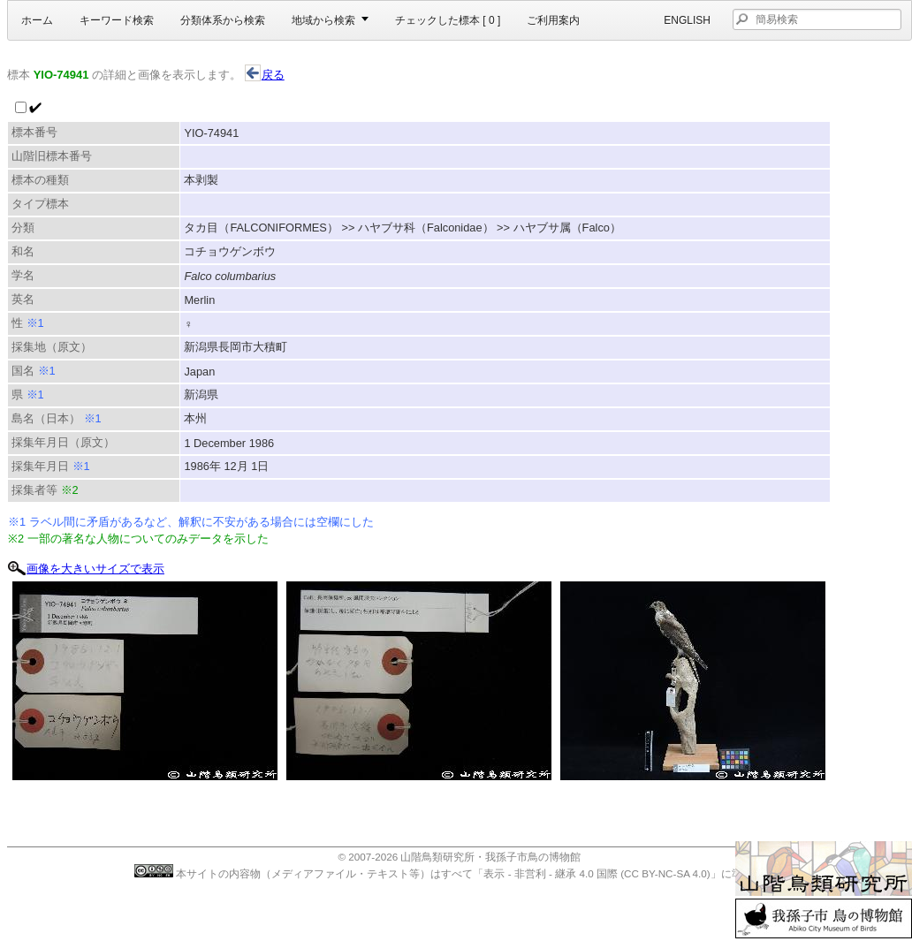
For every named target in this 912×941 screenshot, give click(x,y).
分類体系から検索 (222, 20)
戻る (265, 74)
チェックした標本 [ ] (447, 20)
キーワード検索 (117, 20)
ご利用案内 (553, 20)
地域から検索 (323, 20)
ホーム (37, 20)
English (687, 20)
